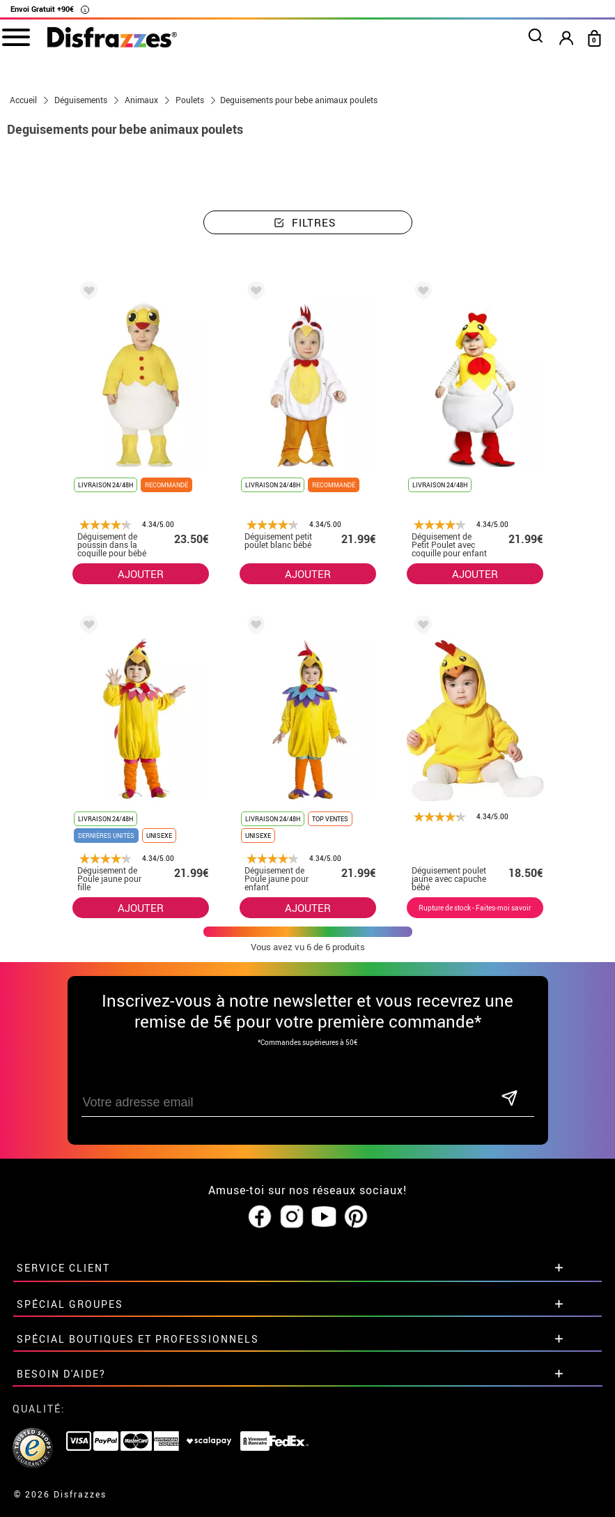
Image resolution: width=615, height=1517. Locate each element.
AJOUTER (141, 574)
